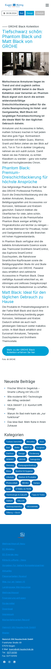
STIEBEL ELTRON (23, 489)
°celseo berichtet (14, 441)
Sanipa (36, 483)
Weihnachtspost (10, 592)
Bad (21, 13)
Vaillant (9, 501)
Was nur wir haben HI (13, 581)
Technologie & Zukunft (16, 495)
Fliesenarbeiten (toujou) (14, 576)
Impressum (8, 614)
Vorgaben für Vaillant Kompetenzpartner (23, 565)
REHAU (25, 483)
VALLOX (21, 501)
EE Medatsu (8, 549)
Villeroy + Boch (13, 512)
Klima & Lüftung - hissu (14, 560)
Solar (8, 489)
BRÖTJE (28, 447)
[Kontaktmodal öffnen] (40, 5)
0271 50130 (12, 652)
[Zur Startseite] (16, 5)
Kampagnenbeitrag (27, 465)
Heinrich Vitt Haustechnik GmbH (19, 627)
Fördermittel (8, 603)
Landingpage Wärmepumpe (16, 587)
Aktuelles (31, 441)
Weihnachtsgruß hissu (13, 543)
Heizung (10, 465)
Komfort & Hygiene (24, 471)
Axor (42, 441)
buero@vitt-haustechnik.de (21, 649)
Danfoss (10, 453)
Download (7, 608)
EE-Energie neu (10, 554)
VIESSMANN (32, 506)
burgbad (40, 447)
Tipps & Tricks (38, 495)
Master (5, 632)
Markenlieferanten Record (15, 619)
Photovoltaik (11, 483)
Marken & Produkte (27, 477)
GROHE (22, 459)
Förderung (34, 453)
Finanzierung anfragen (14, 598)
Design (30, 13)
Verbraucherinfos (14, 506)
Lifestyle (40, 13)
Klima (8, 471)
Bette (17, 447)
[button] (47, 5)
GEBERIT (10, 459)
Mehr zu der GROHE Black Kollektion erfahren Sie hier (21, 351)
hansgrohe (35, 459)
